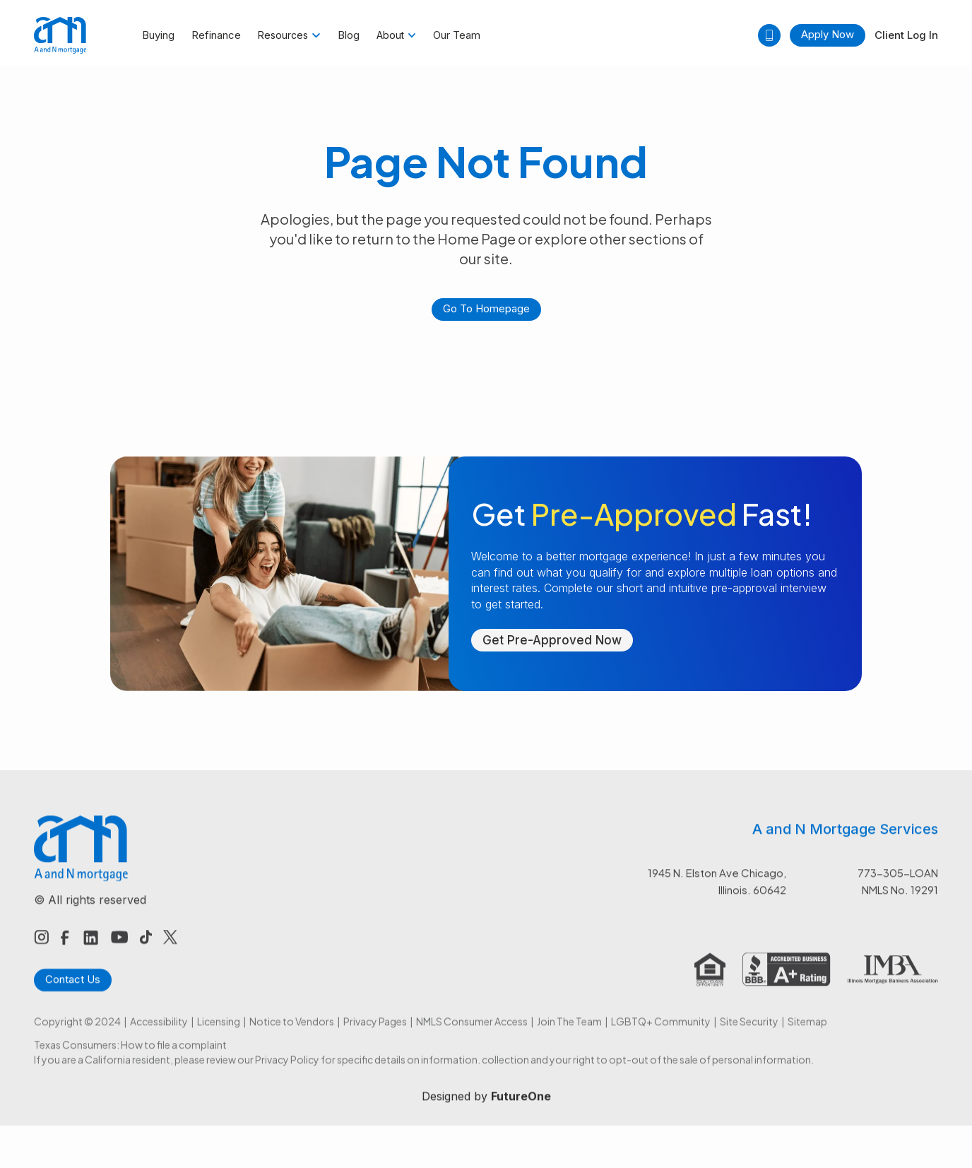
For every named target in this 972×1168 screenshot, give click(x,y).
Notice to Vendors (291, 1036)
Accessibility (159, 1036)
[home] (60, 35)
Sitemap (807, 1036)
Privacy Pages (375, 1036)
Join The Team (569, 1036)
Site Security (749, 1036)
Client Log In (906, 35)
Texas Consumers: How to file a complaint (130, 1060)
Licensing (218, 1036)
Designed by (486, 1111)
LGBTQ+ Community (661, 1036)
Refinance (216, 35)
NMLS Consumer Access (472, 1036)
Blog (349, 35)
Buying (158, 35)
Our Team (456, 35)
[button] (289, 35)
